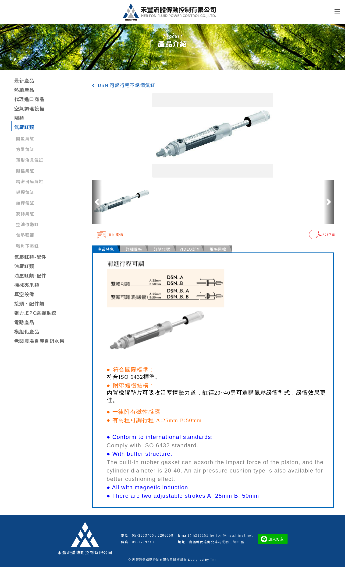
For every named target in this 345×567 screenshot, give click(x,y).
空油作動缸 (27, 224)
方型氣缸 (25, 149)
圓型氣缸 (25, 138)
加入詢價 (110, 234)
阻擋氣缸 (25, 171)
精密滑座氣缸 (30, 181)
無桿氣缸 (25, 203)
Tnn (213, 558)
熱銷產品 (24, 89)
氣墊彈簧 (25, 235)
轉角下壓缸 (27, 246)
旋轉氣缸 (25, 213)
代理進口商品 (29, 99)
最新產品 (24, 80)
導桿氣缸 (25, 192)
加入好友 (272, 537)
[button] (97, 202)
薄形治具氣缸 (30, 160)
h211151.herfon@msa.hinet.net (223, 533)
